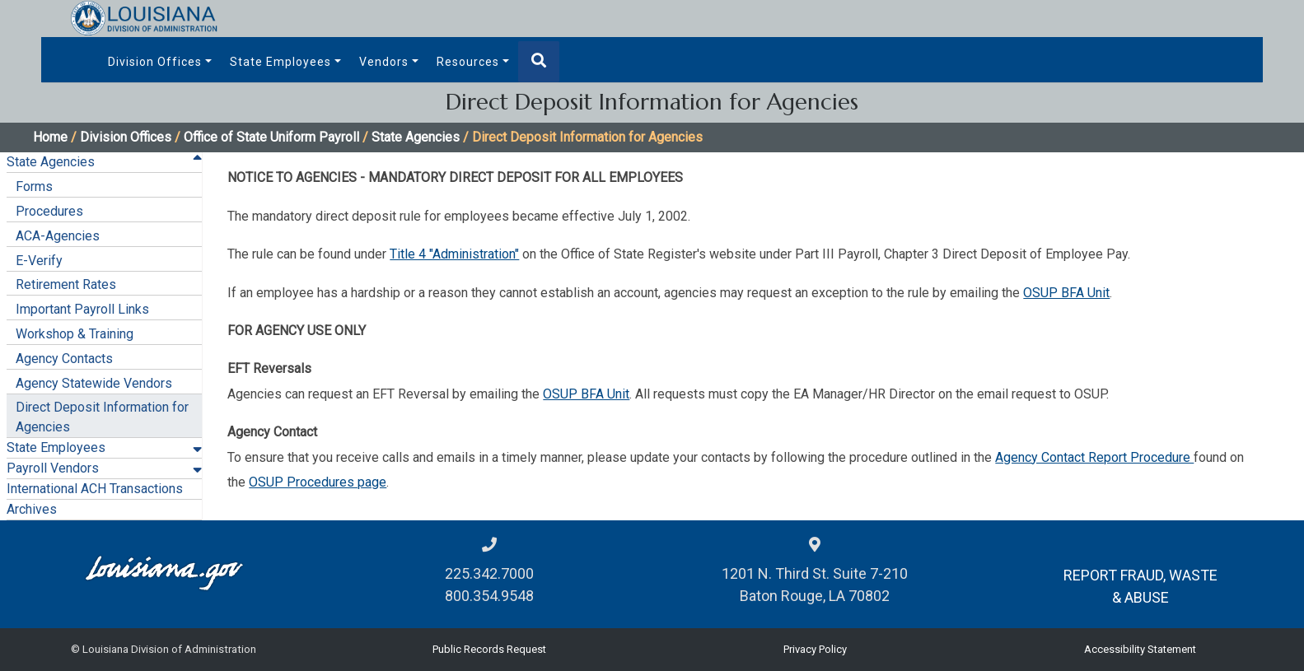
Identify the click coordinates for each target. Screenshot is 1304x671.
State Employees (280, 61)
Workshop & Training (74, 334)
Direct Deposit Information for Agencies (102, 417)
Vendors (384, 61)
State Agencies (416, 137)
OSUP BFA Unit (1066, 293)
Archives (32, 509)
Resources (468, 61)
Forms (34, 186)
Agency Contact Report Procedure (1094, 457)
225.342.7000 (489, 573)
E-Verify (39, 260)
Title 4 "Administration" (454, 254)
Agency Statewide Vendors (94, 383)
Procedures (49, 211)
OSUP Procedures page (317, 482)
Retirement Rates (66, 284)
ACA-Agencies (58, 236)
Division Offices (155, 61)
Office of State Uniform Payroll (271, 137)
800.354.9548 (489, 595)
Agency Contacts (64, 358)
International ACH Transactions (95, 488)
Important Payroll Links (82, 309)
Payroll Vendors (53, 468)
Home (50, 137)
